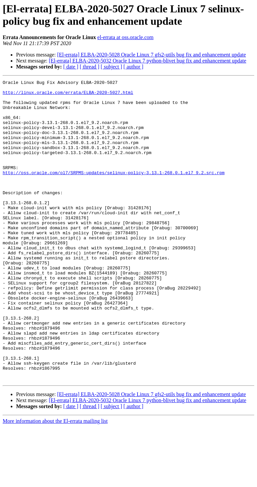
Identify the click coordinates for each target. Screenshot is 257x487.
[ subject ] (111, 67)
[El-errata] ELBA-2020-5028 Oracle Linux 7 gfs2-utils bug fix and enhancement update (151, 54)
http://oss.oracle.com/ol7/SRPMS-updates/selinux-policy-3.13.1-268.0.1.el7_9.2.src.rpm (114, 192)
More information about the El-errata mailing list (55, 481)
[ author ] (133, 67)
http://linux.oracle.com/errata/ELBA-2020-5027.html (68, 95)
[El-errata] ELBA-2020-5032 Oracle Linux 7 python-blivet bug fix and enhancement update (147, 61)
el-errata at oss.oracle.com (125, 37)
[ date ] (70, 67)
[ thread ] (89, 67)
